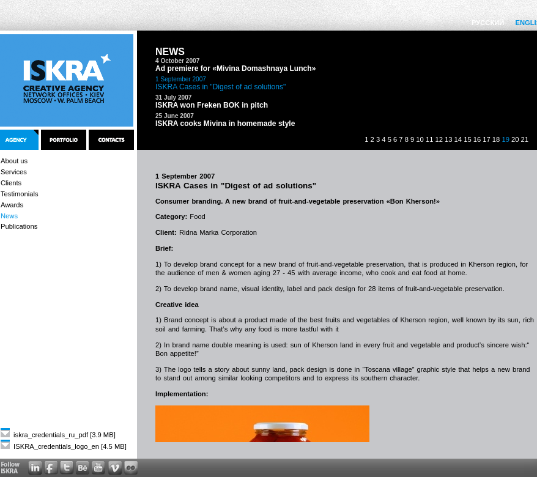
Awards (12, 205)
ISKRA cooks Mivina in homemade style (225, 123)
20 (515, 139)
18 (496, 139)
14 (458, 139)
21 (524, 139)
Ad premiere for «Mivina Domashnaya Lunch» (235, 68)
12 (438, 139)
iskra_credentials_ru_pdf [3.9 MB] (58, 434)
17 (486, 139)
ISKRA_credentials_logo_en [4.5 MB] (64, 446)
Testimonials (20, 194)
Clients (11, 183)
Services (14, 172)
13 (448, 139)
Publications (19, 226)
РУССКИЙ (488, 22)
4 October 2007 (177, 60)
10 (419, 139)
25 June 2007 (174, 116)
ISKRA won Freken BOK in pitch (211, 105)
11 (429, 139)
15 (467, 139)
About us (14, 161)
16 (477, 139)
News (9, 216)
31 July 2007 (173, 97)
